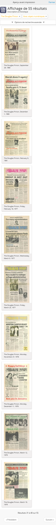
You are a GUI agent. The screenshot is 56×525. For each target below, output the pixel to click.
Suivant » (50, 519)
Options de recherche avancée (28, 22)
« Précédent (11, 519)
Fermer (52, 2)
